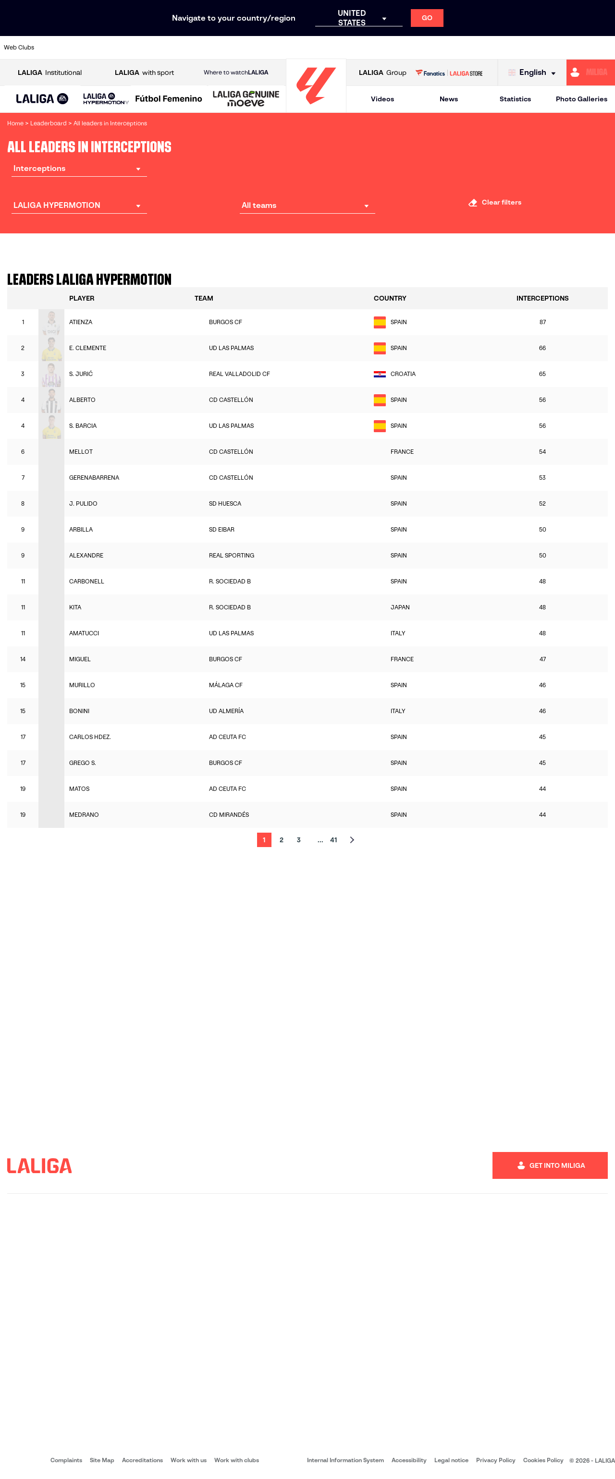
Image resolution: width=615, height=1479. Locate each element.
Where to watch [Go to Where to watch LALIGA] (236, 72)
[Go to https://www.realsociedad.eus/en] (517, 47)
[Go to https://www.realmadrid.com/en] (460, 47)
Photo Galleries (581, 99)
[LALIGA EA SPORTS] (42, 99)
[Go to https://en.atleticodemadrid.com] (84, 47)
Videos (382, 99)
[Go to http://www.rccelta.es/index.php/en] (344, 47)
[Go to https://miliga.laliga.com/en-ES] (590, 72)
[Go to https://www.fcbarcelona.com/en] (200, 47)
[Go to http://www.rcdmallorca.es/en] (402, 47)
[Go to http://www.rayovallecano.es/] (315, 47)
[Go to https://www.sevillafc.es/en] (546, 47)
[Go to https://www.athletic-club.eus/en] (56, 47)
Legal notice (451, 1460)
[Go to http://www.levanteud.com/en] (286, 47)
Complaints (66, 1460)
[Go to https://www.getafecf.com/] (228, 47)
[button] (42, 99)
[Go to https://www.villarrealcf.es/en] (604, 47)
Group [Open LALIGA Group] (382, 73)
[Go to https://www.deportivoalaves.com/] (142, 47)
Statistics (515, 99)
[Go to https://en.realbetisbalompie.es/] (431, 47)
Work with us (189, 1460)
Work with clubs (236, 1460)
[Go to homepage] (316, 108)
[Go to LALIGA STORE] (449, 72)
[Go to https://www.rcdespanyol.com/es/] (373, 47)
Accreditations (142, 1460)
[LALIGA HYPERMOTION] (106, 99)
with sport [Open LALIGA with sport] (144, 73)
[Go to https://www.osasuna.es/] (113, 47)
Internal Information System (345, 1460)
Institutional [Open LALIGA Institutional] (50, 73)
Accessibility (409, 1460)
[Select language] (534, 72)
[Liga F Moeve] (169, 99)
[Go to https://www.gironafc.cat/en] (257, 47)
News (449, 99)
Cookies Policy (543, 1460)
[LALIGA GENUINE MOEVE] (246, 99)
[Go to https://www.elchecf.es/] (171, 47)
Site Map (102, 1460)
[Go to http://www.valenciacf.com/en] (575, 47)
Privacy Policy (496, 1460)
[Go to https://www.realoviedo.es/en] (488, 47)
